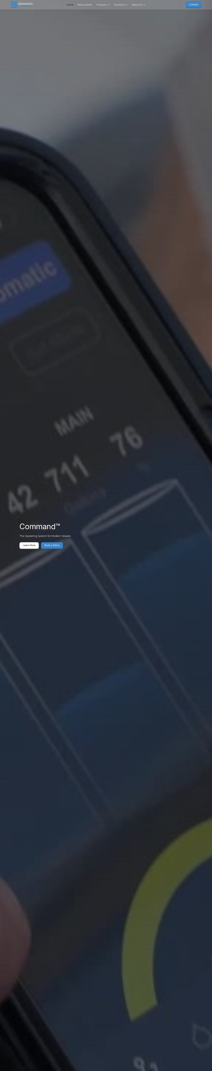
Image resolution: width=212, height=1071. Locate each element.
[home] (31, 4)
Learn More (29, 545)
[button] (103, 5)
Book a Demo (85, 5)
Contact (193, 4)
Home (70, 5)
